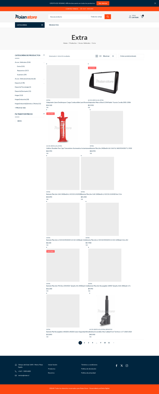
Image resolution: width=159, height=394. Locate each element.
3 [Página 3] (88, 343)
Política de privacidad (88, 373)
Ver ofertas (103, 3)
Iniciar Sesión (52, 365)
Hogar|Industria (20, 99)
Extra (48, 100)
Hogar (17, 95)
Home (65, 43)
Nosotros (51, 373)
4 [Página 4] (92, 343)
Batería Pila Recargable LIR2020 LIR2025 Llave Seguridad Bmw (67, 332)
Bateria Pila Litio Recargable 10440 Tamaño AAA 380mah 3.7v (109, 286)
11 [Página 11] (109, 343)
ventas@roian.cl (23, 375)
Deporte (18, 83)
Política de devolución (88, 369)
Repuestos (109, 329)
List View (100, 56)
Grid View (97, 56)
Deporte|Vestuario (21, 91)
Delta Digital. (105, 388)
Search (108, 16)
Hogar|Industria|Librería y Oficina (26, 103)
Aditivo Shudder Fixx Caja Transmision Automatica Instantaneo (68, 148)
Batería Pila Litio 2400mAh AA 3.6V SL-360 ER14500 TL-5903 (111, 148)
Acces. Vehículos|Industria (24, 79)
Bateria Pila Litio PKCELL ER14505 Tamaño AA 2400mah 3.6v (67, 286)
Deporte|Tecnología (22, 87)
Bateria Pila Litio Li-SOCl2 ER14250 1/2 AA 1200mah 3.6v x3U (107, 240)
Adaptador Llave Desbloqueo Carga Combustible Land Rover (67, 102)
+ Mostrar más (20, 108)
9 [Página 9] (100, 343)
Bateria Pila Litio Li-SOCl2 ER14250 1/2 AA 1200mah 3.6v (66, 240)
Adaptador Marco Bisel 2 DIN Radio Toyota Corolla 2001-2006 (109, 102)
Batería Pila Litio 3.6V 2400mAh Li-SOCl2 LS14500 (63, 194)
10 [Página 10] (105, 343)
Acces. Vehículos (84, 43)
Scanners (20, 75)
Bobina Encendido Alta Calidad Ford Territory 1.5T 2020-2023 (110, 332)
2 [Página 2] (84, 343)
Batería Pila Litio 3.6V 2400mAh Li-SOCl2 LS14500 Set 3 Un (101, 194)
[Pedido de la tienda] (131, 56)
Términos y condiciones (89, 365)
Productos (73, 43)
